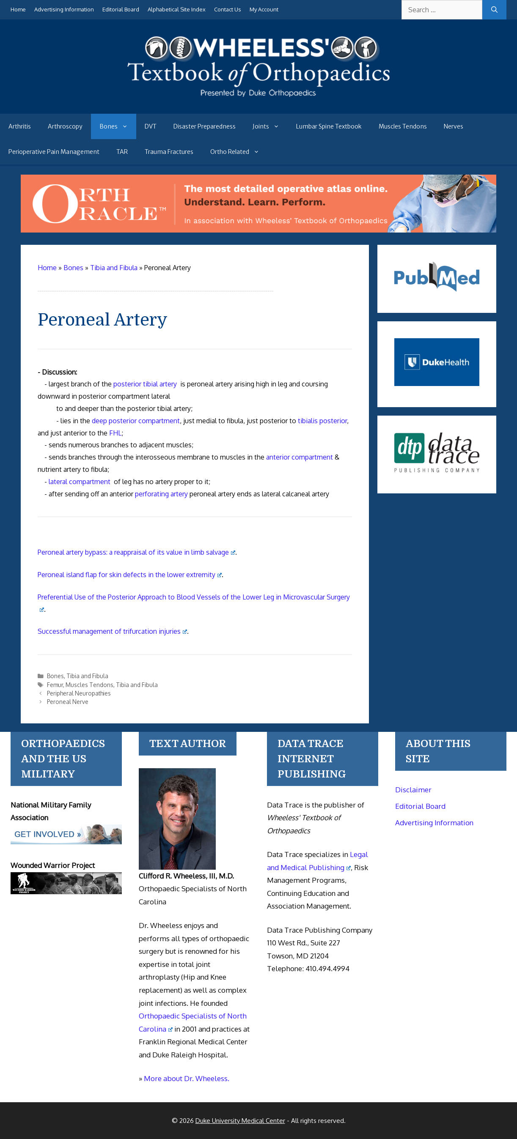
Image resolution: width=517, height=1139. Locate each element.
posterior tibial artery (145, 384)
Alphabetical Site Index (177, 9)
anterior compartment (299, 457)
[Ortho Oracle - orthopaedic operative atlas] (258, 230)
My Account (264, 9)
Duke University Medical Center (240, 1121)
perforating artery (161, 494)
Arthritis (19, 126)
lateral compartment (79, 481)
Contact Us (227, 9)
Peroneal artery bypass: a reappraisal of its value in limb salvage (136, 552)
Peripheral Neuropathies (79, 693)
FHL (115, 433)
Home (18, 9)
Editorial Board (120, 9)
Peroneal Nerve (67, 701)
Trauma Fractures (169, 152)
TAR (122, 152)
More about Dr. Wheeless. (186, 1078)
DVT (151, 126)
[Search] (494, 9)
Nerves (453, 126)
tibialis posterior (322, 420)
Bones (117, 126)
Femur (55, 684)
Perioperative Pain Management (53, 152)
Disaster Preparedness (204, 126)
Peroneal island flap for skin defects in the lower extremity (130, 574)
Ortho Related (239, 151)
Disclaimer (413, 789)
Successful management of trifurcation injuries (112, 631)
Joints (270, 126)
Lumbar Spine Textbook (329, 126)
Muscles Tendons (403, 126)
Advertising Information (64, 9)
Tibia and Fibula (87, 675)
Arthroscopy (65, 126)
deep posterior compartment (136, 420)
